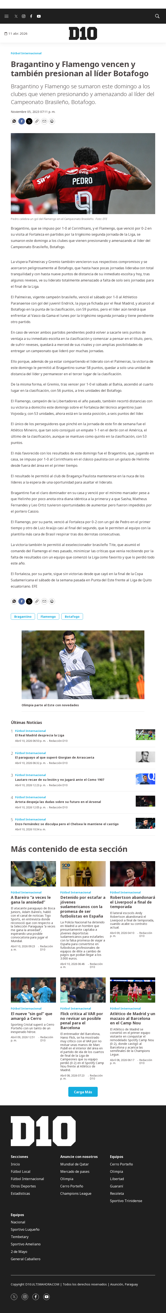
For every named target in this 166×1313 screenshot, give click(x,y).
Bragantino (23, 616)
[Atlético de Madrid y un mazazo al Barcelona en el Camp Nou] (132, 990)
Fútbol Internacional (26, 53)
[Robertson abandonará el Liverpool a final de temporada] (132, 874)
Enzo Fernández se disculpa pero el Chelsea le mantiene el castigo (67, 824)
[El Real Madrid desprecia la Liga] (145, 734)
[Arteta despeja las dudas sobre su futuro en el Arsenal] (145, 801)
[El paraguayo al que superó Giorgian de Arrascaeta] (145, 756)
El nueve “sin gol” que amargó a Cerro (31, 1016)
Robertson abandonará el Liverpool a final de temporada (132, 902)
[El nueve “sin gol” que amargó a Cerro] (33, 990)
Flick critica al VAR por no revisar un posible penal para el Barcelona (81, 1020)
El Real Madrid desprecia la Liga (39, 735)
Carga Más (83, 1092)
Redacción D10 (58, 741)
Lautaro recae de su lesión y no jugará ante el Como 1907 (59, 780)
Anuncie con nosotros (79, 1157)
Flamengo (48, 616)
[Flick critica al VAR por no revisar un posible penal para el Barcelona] (82, 990)
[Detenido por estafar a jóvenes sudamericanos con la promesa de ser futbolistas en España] (82, 874)
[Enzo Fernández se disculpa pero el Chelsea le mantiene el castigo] (145, 823)
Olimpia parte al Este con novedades (50, 705)
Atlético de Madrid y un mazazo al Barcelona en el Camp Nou (132, 1018)
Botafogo (72, 616)
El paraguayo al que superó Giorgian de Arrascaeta (54, 757)
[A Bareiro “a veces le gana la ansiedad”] (33, 874)
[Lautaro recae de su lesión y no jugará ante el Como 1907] (145, 778)
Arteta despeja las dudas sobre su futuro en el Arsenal (58, 802)
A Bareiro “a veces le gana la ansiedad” (31, 900)
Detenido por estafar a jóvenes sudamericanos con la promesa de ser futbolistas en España (82, 906)
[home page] (83, 33)
